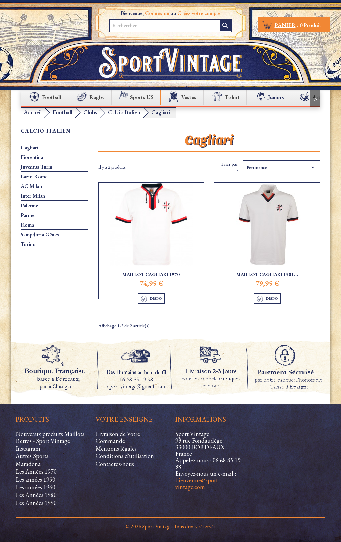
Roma (27, 225)
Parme (27, 215)
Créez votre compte (198, 13)
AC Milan (31, 186)
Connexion (157, 13)
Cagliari (29, 147)
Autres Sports (32, 456)
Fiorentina (32, 157)
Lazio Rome (34, 176)
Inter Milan (33, 196)
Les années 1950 (35, 479)
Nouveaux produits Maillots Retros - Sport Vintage (50, 437)
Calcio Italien (46, 131)
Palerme (29, 205)
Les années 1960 (35, 487)
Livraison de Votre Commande (118, 437)
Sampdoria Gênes (40, 234)
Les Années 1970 (36, 471)
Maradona (28, 464)
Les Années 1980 (36, 495)
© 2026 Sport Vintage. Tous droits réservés (171, 526)
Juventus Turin (36, 167)
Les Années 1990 (36, 503)
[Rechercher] (165, 25)
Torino (28, 244)
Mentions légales (116, 448)
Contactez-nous (115, 464)
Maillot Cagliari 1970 (151, 274)
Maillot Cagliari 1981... (267, 274)
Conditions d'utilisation (125, 456)
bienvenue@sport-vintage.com (197, 483)
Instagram (28, 448)
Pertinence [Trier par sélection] (282, 167)
